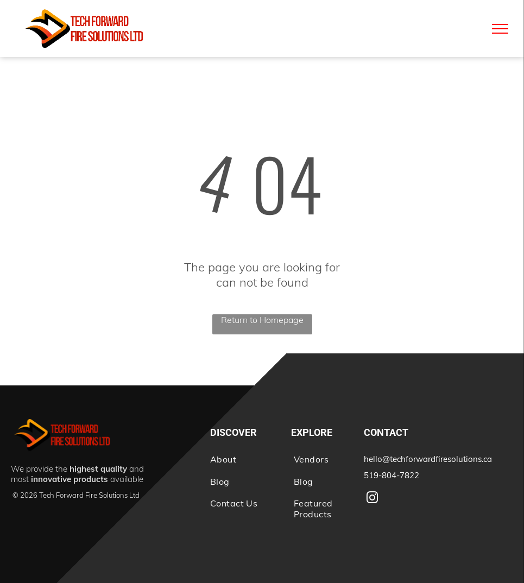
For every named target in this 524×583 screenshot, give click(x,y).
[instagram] (372, 499)
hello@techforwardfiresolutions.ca (428, 459)
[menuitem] (241, 459)
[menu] (500, 29)
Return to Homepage (262, 319)
